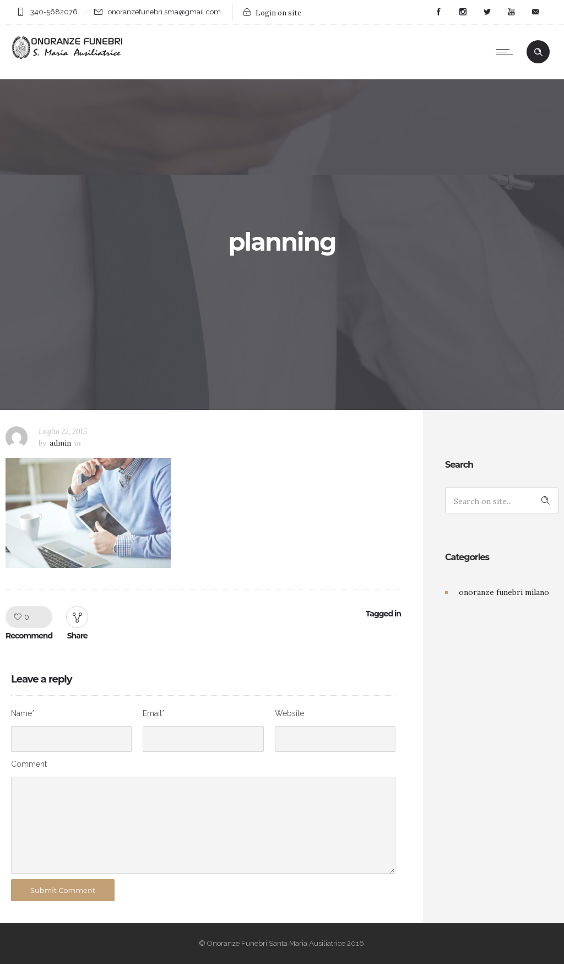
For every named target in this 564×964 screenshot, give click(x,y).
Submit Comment (62, 890)
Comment (29, 764)
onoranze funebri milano (504, 592)
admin (60, 443)
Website (289, 713)
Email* (154, 713)
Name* (23, 713)
